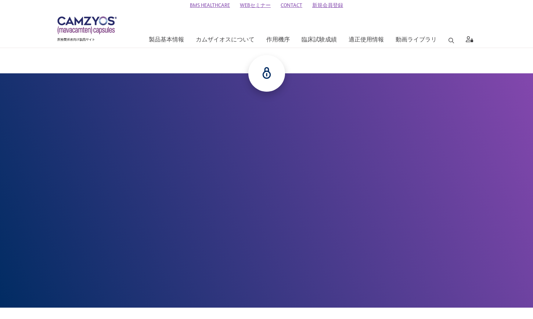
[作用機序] (278, 40)
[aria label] (468, 40)
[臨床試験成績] (319, 40)
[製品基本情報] (166, 40)
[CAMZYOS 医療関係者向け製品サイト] (87, 29)
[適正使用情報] (366, 40)
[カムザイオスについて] (225, 40)
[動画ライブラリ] (416, 40)
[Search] (451, 40)
